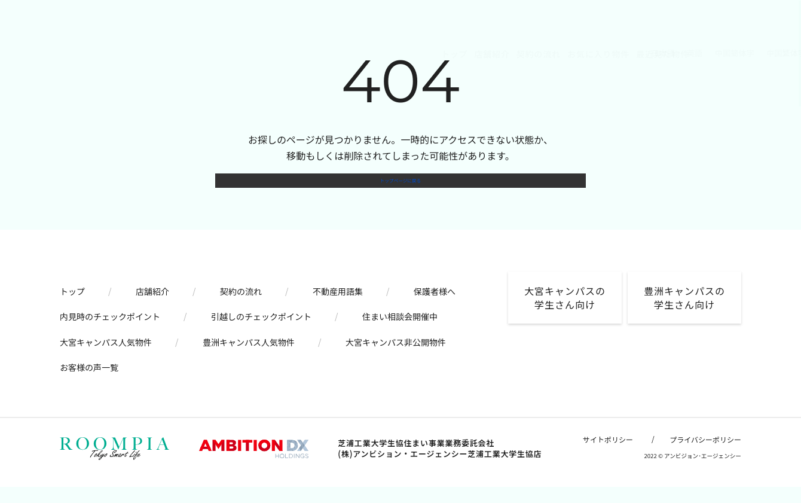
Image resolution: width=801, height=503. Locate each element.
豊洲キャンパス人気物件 (249, 358)
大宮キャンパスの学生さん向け (565, 313)
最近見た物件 (420, 54)
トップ (211, 54)
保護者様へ (434, 307)
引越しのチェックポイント (261, 333)
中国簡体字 (540, 53)
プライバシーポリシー (705, 455)
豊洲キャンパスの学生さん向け (684, 313)
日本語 (469, 53)
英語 (501, 53)
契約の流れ (296, 54)
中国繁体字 (592, 53)
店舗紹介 (249, 54)
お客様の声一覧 (89, 383)
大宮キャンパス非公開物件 (396, 358)
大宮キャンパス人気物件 (106, 358)
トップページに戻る (400, 188)
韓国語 (635, 53)
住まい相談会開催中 (400, 333)
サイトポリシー (608, 455)
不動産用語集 (338, 307)
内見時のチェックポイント (110, 333)
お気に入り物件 (356, 54)
